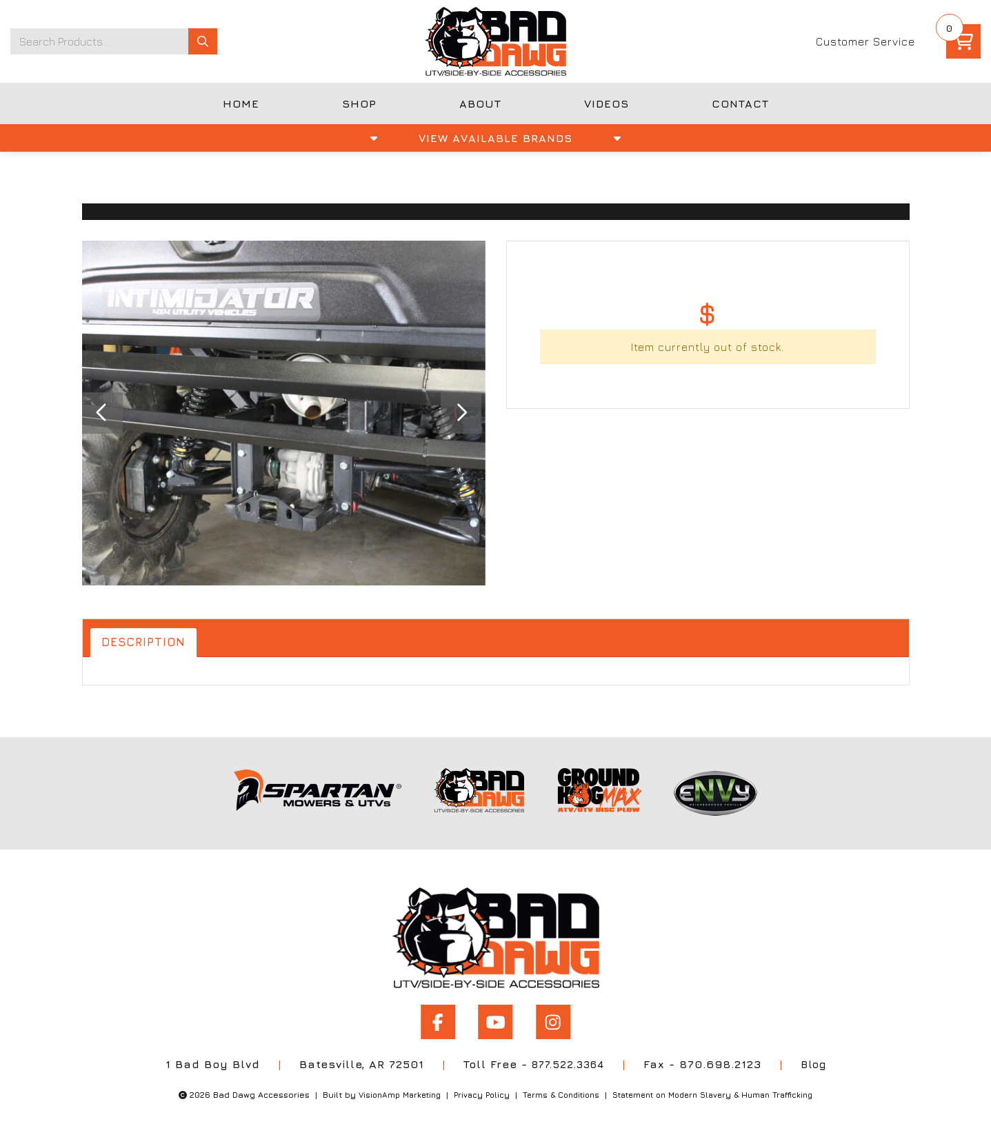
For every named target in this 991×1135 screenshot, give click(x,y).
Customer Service (865, 41)
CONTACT (740, 103)
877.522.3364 (566, 1060)
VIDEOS (606, 103)
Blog (817, 1060)
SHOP (359, 103)
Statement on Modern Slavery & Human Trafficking (720, 1090)
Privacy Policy (474, 1090)
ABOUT (480, 103)
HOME (241, 103)
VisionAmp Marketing (387, 1090)
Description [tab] (146, 643)
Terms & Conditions (558, 1090)
